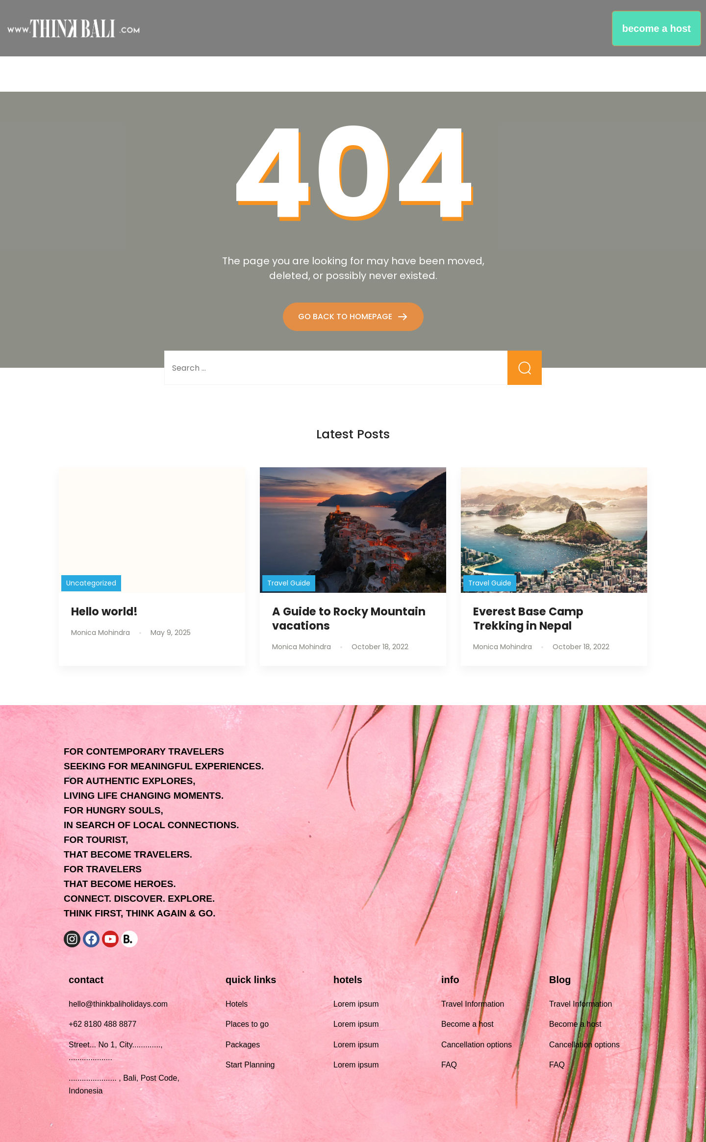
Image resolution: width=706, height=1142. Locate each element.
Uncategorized (91, 583)
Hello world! (104, 611)
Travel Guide (288, 583)
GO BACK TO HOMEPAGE (346, 316)
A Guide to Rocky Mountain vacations (349, 619)
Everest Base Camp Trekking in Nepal (528, 619)
